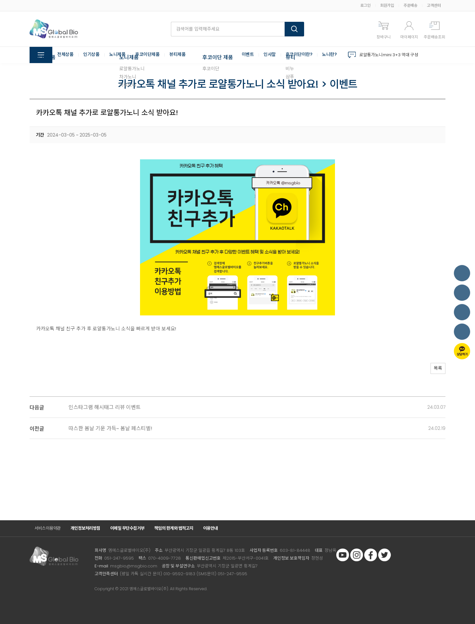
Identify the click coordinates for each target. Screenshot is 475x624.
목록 (435, 368)
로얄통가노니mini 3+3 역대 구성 (388, 55)
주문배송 (410, 5)
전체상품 (65, 55)
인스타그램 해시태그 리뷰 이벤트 (105, 407)
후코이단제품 (147, 55)
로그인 (365, 5)
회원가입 (387, 5)
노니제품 (117, 55)
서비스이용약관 (47, 528)
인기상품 (91, 55)
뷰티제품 (177, 55)
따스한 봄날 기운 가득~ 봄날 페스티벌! (110, 428)
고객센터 (434, 5)
